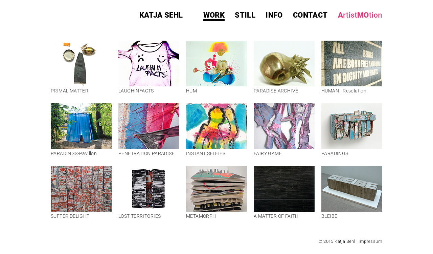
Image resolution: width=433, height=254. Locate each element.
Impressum (370, 241)
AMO (360, 15)
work (214, 15)
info (274, 15)
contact (310, 15)
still (245, 15)
